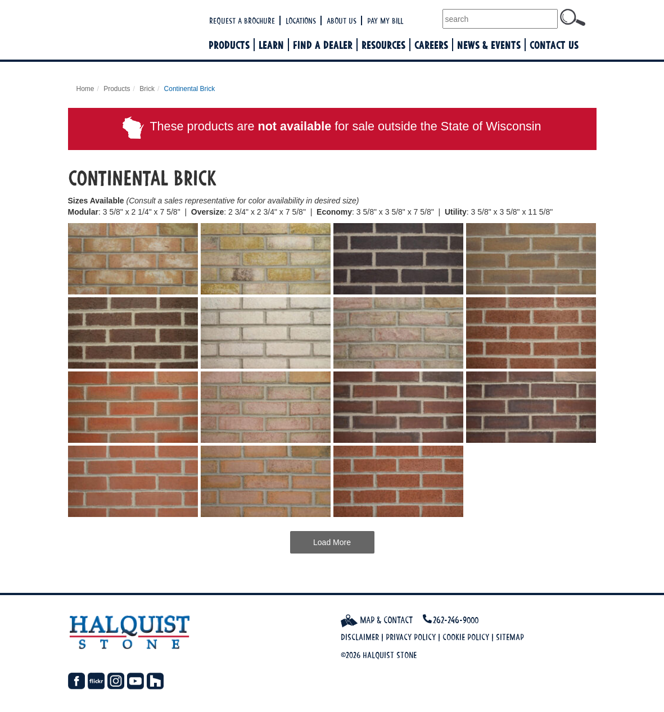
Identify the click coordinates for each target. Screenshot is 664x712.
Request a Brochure (242, 20)
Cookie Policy (465, 637)
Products (229, 44)
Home (85, 89)
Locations (301, 20)
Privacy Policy (411, 637)
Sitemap (510, 637)
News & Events (489, 44)
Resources (383, 44)
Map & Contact (377, 619)
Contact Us (554, 44)
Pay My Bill (385, 20)
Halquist (136, 31)
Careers (431, 44)
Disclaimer (360, 637)
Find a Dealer (323, 44)
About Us (341, 20)
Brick (147, 89)
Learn (271, 44)
